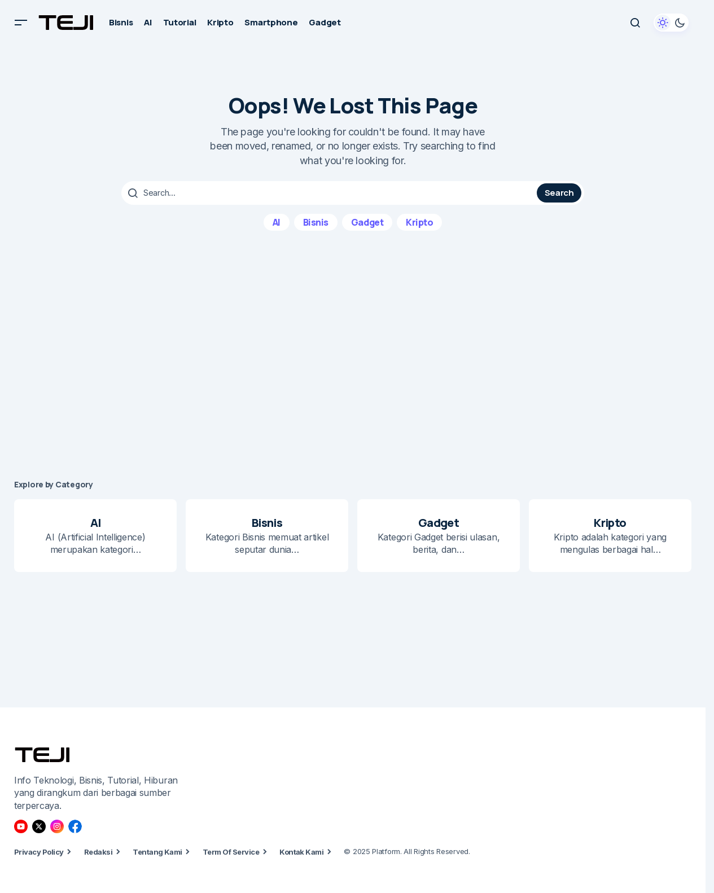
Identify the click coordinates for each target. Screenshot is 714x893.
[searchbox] (330, 193)
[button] (20, 22)
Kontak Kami (301, 851)
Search (559, 193)
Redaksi (98, 851)
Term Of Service (231, 851)
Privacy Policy (39, 851)
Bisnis (315, 221)
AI (277, 221)
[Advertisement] (352, 355)
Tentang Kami (157, 851)
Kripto (419, 221)
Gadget (367, 221)
